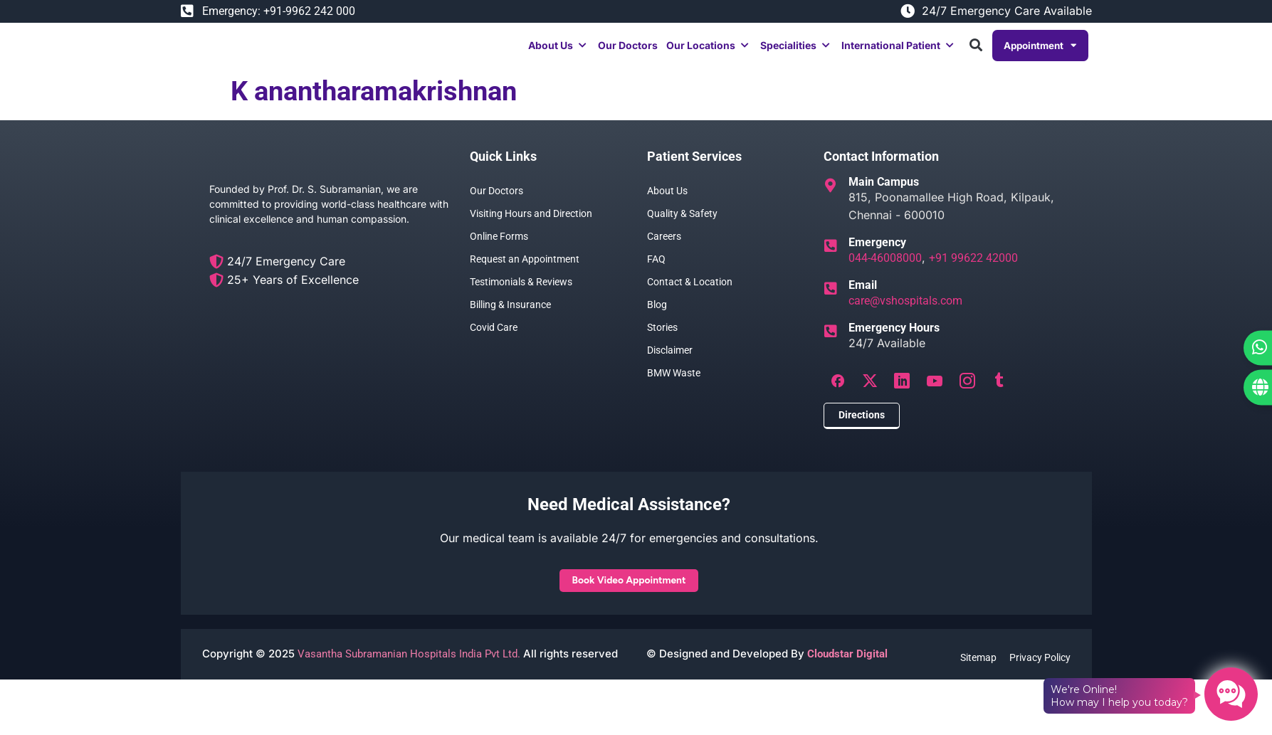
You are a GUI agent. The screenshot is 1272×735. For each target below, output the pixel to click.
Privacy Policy (1040, 677)
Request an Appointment (524, 274)
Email (862, 300)
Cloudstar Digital (847, 674)
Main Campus (883, 196)
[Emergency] (831, 261)
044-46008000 (885, 273)
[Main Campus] (831, 201)
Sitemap (977, 677)
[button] (555, 52)
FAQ (656, 274)
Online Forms (499, 251)
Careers (664, 251)
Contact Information (881, 171)
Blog (657, 319)
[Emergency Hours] (831, 346)
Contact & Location (689, 296)
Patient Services (694, 171)
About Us (667, 205)
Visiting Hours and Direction (531, 228)
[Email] (831, 304)
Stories (662, 342)
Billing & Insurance (510, 319)
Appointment (1039, 52)
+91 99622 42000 (973, 273)
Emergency (877, 257)
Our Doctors (496, 205)
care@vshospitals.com (905, 315)
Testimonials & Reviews (521, 296)
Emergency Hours (894, 342)
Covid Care (493, 342)
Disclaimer (670, 365)
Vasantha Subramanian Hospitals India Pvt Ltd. (407, 674)
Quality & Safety (682, 228)
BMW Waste (673, 387)
